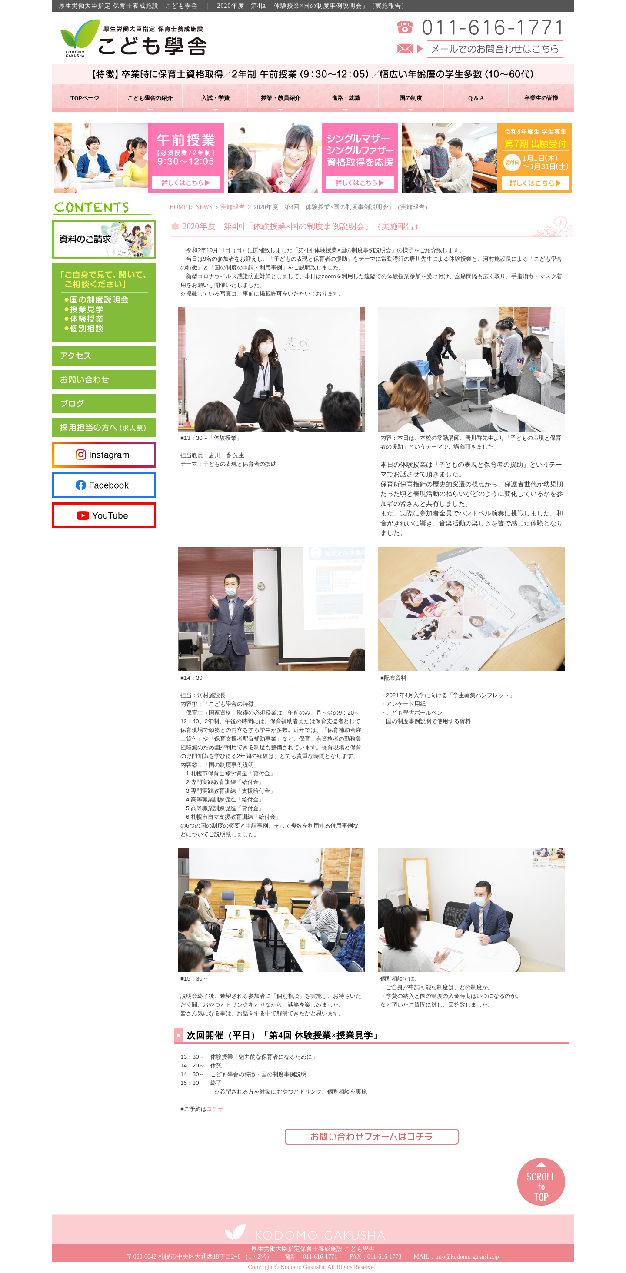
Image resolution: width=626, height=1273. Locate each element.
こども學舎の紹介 (150, 98)
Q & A (476, 98)
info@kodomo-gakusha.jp (467, 1256)
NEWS (204, 207)
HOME (178, 207)
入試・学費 (215, 98)
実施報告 (232, 207)
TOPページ (84, 98)
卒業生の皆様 (541, 98)
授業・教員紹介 (280, 98)
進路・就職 (346, 98)
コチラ (214, 1109)
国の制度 (411, 98)
